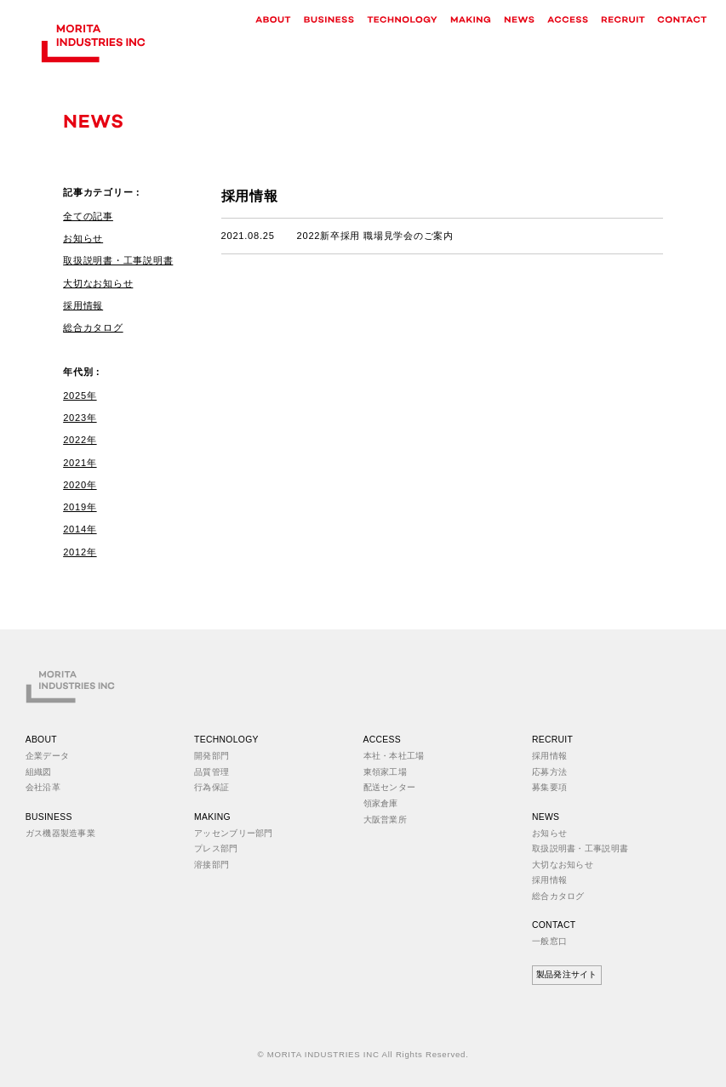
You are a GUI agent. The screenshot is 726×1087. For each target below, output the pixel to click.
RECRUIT (552, 739)
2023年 (79, 418)
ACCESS (382, 739)
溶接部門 (211, 864)
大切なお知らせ (98, 283)
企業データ (47, 755)
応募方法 (549, 772)
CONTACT (554, 925)
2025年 (79, 395)
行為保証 (211, 787)
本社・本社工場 (394, 755)
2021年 (79, 463)
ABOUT (41, 739)
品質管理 (211, 772)
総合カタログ (93, 327)
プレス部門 (215, 848)
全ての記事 (88, 216)
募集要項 (549, 787)
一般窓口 (549, 941)
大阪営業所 (385, 819)
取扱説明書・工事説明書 (118, 260)
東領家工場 (385, 772)
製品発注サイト (566, 974)
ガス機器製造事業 (60, 833)
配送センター (389, 787)
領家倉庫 (380, 803)
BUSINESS (49, 817)
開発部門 (211, 755)
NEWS (545, 817)
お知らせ (83, 238)
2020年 (79, 485)
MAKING (212, 817)
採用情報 (83, 305)
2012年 (79, 552)
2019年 (79, 507)
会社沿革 (43, 787)
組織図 (39, 772)
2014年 (79, 529)
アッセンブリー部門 (233, 833)
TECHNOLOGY (226, 739)
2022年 (79, 440)
